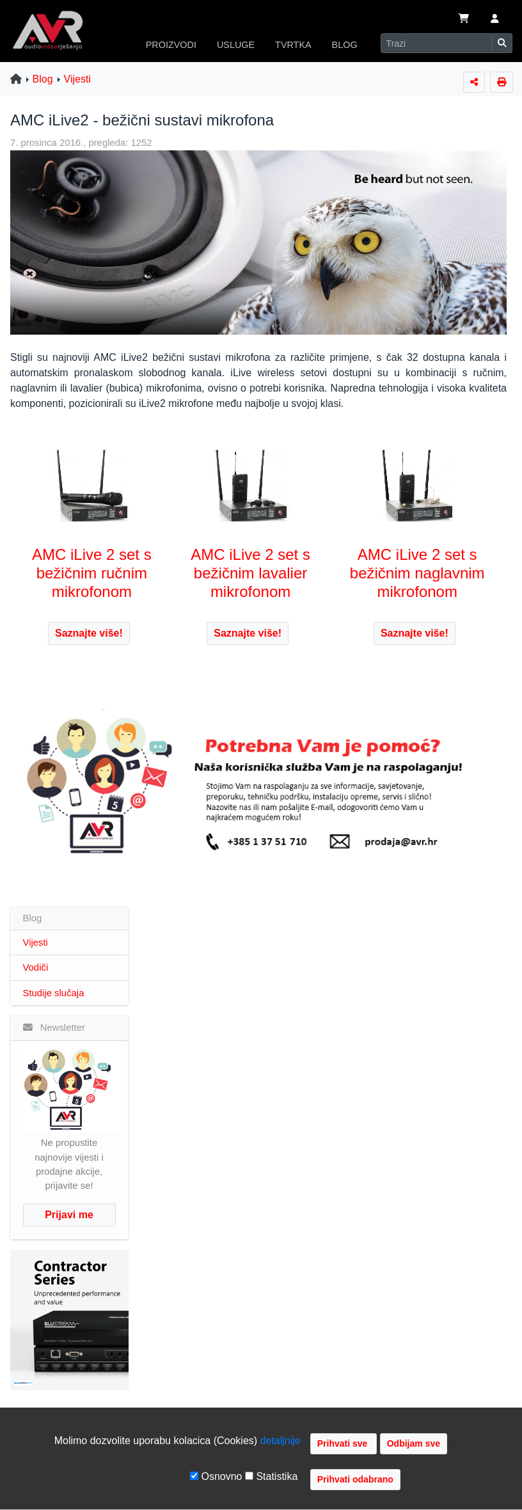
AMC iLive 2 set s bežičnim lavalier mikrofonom (250, 573)
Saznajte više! (89, 633)
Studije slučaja (53, 993)
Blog (43, 79)
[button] (495, 20)
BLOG (345, 45)
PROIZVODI (171, 45)
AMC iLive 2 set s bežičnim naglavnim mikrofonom (417, 573)
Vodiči (36, 967)
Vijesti (77, 79)
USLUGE (236, 45)
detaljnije (280, 1440)
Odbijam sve (413, 1443)
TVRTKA (293, 45)
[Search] (437, 43)
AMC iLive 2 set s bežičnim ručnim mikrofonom (92, 573)
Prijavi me (69, 1214)
